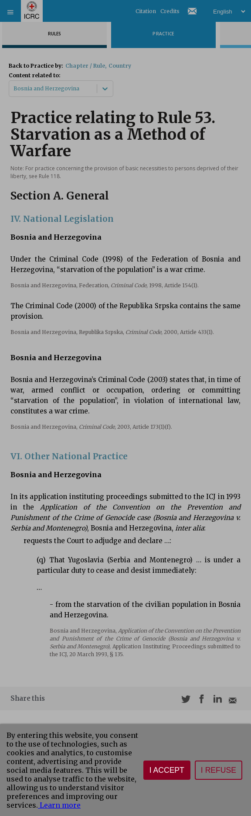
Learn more (59, 805)
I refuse (218, 770)
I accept (166, 770)
